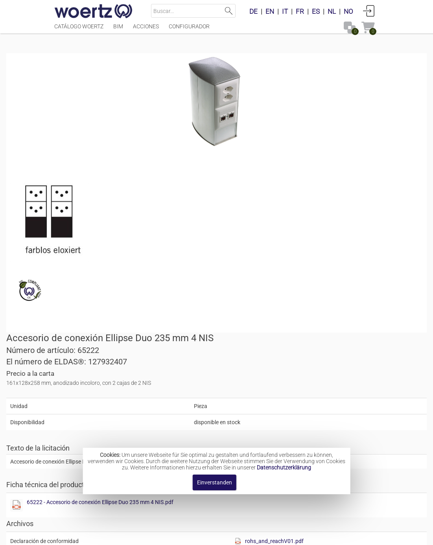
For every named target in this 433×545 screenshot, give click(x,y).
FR (300, 11)
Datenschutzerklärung (284, 467)
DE (253, 11)
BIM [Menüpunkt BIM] (118, 30)
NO (348, 11)
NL (332, 11)
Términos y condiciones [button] (231, 535)
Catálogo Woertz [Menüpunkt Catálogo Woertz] (78, 30)
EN (269, 11)
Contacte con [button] (171, 535)
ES (316, 11)
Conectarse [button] (369, 11)
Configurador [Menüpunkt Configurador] (189, 30)
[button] (316, 312)
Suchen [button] (229, 11)
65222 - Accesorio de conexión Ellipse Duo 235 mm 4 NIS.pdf (308, 250)
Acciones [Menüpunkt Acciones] (146, 30)
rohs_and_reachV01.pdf (347, 289)
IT (285, 11)
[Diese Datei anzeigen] (97, 226)
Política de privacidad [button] (303, 535)
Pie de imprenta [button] (122, 535)
